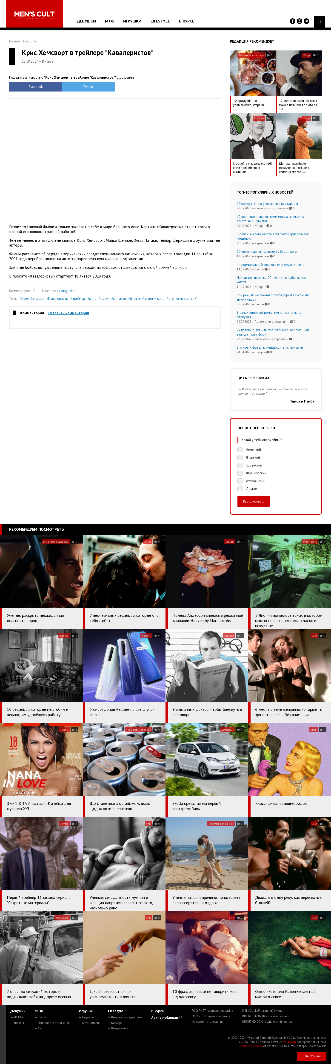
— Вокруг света (118, 1028)
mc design (289, 1042)
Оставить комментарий (68, 313)
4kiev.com (207, 1022)
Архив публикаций (167, 1017)
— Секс (39, 1028)
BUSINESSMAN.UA (265, 1016)
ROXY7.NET (212, 1011)
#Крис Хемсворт (32, 298)
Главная (14, 41)
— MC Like (16, 1017)
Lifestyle (160, 21)
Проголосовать (253, 501)
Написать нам (312, 1056)
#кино (91, 298)
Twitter (88, 86)
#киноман (118, 298)
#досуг (104, 298)
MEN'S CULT (211, 1016)
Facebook (36, 86)
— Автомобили (89, 1023)
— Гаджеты (86, 1017)
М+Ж (109, 21)
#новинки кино (153, 298)
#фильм (134, 298)
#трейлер (78, 298)
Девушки (86, 21)
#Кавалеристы (57, 298)
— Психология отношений (52, 1023)
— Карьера (115, 1023)
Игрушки (132, 21)
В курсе (186, 21)
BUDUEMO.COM (267, 1022)
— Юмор (40, 1017)
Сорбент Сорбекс (251, 1046)
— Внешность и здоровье (125, 1017)
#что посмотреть (180, 298)
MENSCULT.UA (263, 1011)
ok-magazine (66, 291)
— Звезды (17, 1023)
